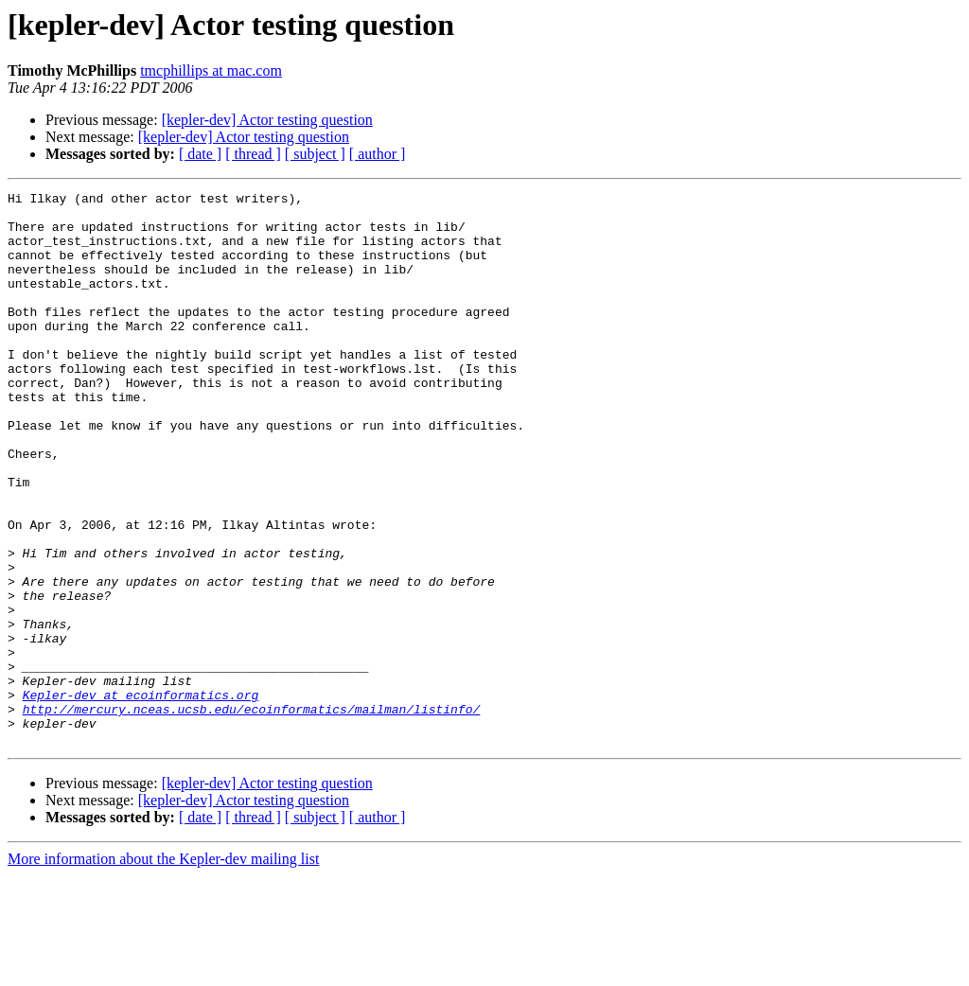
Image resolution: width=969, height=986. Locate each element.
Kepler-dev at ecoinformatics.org (141, 796)
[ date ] (200, 154)
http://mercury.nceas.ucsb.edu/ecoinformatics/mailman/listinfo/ (252, 813)
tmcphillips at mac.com (211, 70)
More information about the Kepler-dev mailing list (163, 969)
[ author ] (377, 154)
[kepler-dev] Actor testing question (267, 120)
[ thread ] (253, 154)
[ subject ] (315, 154)
